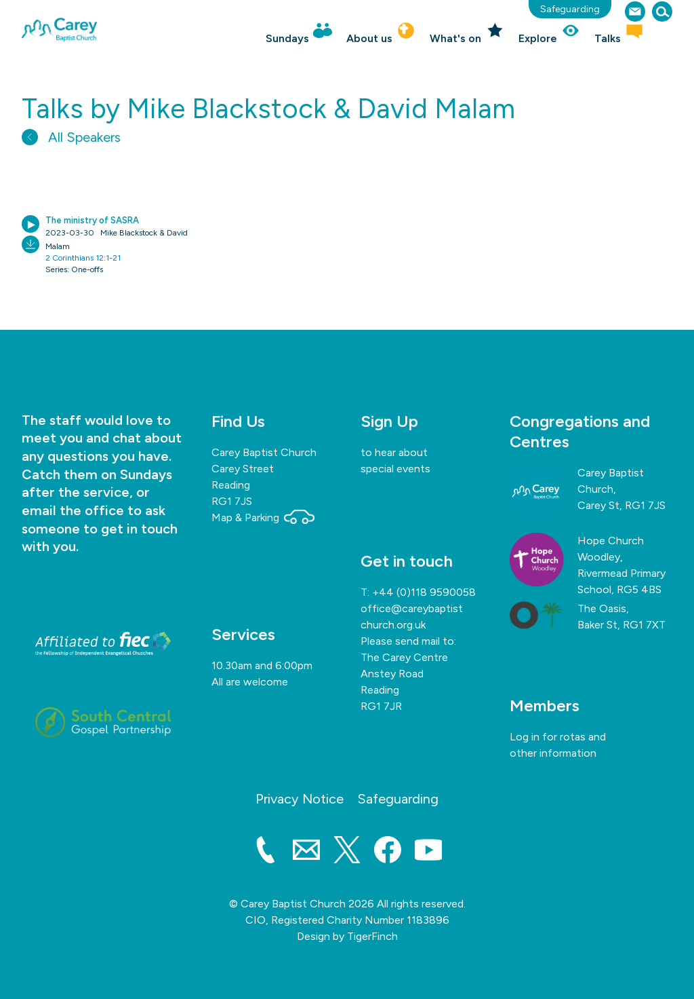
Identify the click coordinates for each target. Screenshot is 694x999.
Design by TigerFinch (347, 936)
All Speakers (71, 137)
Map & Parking (262, 517)
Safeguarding (570, 9)
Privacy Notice (300, 799)
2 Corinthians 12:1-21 (83, 258)
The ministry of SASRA (92, 220)
